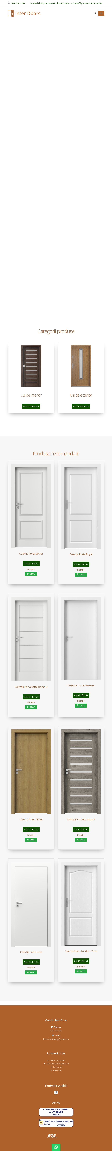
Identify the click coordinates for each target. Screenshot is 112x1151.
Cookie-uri (57, 1067)
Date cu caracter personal (57, 1063)
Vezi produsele (31, 406)
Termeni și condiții (57, 1060)
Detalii (31, 569)
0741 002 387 (56, 1030)
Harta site (57, 1070)
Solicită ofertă (31, 563)
